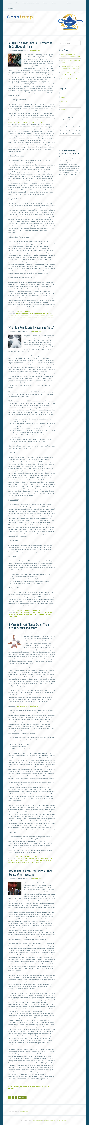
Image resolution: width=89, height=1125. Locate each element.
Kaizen (10, 1087)
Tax (62, 105)
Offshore (27, 311)
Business (19, 858)
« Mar (63, 141)
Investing (19, 311)
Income (42, 1085)
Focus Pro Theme (37, 1120)
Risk (38, 317)
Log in (66, 1120)
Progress (39, 1087)
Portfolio (33, 614)
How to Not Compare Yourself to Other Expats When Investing (30, 872)
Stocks (43, 317)
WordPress (60, 1120)
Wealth (50, 317)
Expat (49, 313)
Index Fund (27, 315)
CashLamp (20, 18)
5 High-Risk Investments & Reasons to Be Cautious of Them (30, 44)
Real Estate (36, 610)
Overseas (43, 860)
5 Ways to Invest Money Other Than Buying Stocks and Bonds (28, 626)
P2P (49, 860)
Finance (20, 315)
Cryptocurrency (28, 313)
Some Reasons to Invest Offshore (27, 706)
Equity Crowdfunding (31, 858)
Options (19, 317)
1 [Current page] (9, 1097)
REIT (49, 614)
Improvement (34, 1085)
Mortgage (48, 612)
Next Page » (22, 1097)
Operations (35, 860)
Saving (46, 1087)
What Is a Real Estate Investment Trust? (31, 327)
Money (50, 315)
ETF (44, 313)
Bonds (18, 313)
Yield (10, 319)
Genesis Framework (50, 1120)
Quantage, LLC (23, 1111)
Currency (38, 313)
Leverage (44, 315)
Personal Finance (29, 317)
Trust (10, 616)
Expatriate (12, 315)
